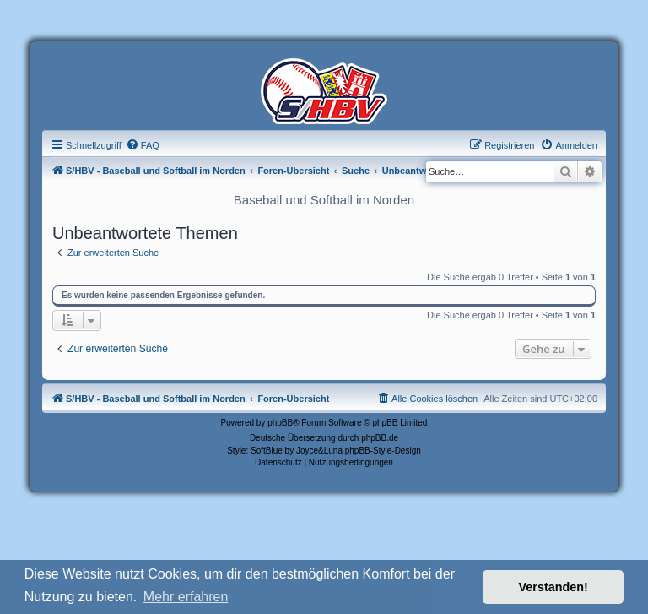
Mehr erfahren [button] (186, 597)
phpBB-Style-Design (383, 450)
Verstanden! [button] (553, 587)
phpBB (280, 422)
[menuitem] (142, 145)
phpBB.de (379, 438)
